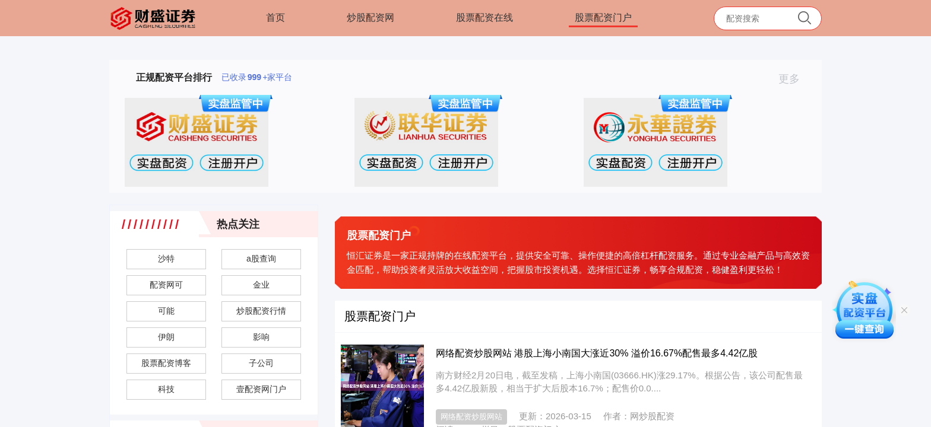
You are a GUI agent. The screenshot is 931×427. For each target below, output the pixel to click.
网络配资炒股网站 (471, 416)
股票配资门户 (603, 17)
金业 (261, 284)
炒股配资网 (370, 17)
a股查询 (261, 258)
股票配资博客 (166, 363)
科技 (166, 389)
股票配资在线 (484, 17)
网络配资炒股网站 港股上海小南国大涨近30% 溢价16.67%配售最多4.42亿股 (597, 353)
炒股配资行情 (261, 311)
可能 (166, 311)
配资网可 (166, 284)
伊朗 (166, 337)
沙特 (166, 258)
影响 (261, 337)
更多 (794, 79)
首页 (275, 17)
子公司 (261, 363)
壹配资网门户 (261, 389)
